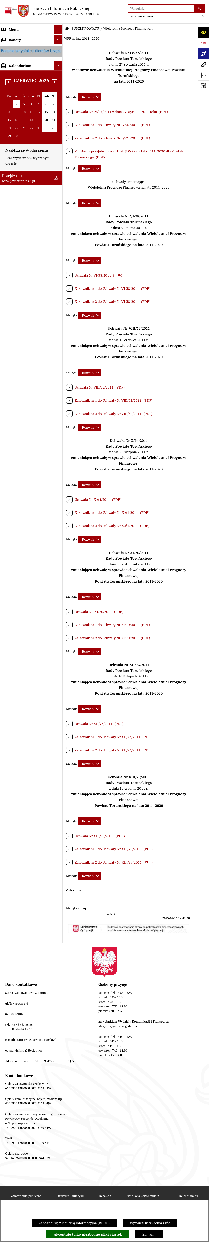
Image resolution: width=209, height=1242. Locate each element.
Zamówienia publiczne (26, 1196)
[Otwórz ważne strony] (203, 75)
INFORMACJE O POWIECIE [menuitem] (23, 61)
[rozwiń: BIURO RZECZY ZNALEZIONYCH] (59, 571)
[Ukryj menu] (58, 29)
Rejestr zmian (188, 1196)
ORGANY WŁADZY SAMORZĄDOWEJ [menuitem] (17, 110)
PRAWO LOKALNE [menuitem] (16, 130)
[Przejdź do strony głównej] (51, 11)
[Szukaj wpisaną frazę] (199, 8)
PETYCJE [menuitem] (9, 597)
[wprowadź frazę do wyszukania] (161, 8)
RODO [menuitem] (7, 139)
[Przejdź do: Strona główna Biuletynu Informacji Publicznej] (67, 28)
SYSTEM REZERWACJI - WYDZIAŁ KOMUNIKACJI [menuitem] (22, 624)
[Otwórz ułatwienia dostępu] (203, 32)
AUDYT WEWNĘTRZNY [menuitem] (20, 314)
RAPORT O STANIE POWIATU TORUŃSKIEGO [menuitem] (25, 509)
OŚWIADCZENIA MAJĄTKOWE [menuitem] (26, 121)
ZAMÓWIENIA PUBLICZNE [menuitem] (23, 530)
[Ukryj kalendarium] (58, 700)
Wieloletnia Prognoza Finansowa (127, 28)
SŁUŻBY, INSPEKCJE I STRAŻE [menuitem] (25, 287)
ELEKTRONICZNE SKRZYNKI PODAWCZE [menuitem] (25, 609)
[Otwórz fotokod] (203, 85)
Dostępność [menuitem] (11, 644)
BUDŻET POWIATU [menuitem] (17, 332)
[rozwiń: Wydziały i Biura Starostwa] (59, 188)
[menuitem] (31, 38)
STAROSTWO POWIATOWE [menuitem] (23, 148)
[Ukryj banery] (58, 674)
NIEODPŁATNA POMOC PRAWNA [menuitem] (21, 559)
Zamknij (148, 1234)
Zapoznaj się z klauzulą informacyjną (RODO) (74, 1223)
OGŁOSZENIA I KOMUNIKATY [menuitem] (26, 521)
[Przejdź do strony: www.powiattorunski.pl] (203, 64)
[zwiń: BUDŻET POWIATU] (59, 332)
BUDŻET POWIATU (85, 28)
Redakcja (105, 1196)
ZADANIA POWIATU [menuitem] (18, 296)
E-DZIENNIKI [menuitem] (12, 635)
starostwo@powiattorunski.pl (36, 1040)
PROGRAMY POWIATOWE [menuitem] (22, 323)
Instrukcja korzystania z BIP (145, 1196)
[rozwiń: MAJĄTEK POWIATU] (59, 498)
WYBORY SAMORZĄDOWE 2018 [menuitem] (27, 589)
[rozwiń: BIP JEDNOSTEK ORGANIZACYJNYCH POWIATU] (59, 653)
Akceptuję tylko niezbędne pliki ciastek (88, 1234)
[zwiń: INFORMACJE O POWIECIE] (59, 61)
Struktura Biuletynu (70, 1196)
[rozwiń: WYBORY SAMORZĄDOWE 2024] (59, 580)
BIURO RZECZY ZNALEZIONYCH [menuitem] (28, 571)
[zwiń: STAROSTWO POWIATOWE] (59, 148)
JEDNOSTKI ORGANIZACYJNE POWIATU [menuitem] (25, 276)
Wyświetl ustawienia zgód (150, 1223)
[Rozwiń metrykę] (89, 97)
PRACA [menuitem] (7, 539)
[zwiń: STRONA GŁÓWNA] (59, 38)
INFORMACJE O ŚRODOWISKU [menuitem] (26, 547)
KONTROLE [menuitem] (11, 305)
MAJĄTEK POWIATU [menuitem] (18, 497)
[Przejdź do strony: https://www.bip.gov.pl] (203, 43)
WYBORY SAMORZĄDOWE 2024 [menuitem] (27, 580)
